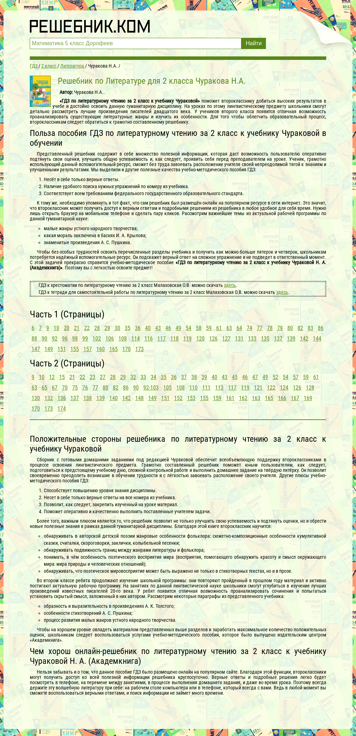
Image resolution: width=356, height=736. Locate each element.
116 (148, 338)
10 (56, 328)
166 (282, 398)
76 (85, 387)
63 (229, 328)
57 (296, 377)
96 (65, 338)
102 (97, 338)
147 (36, 349)
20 (66, 328)
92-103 (151, 387)
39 (204, 377)
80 (290, 328)
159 (217, 398)
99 (85, 338)
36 (138, 328)
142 (304, 338)
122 (271, 387)
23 (92, 377)
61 (219, 328)
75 (75, 387)
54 (188, 328)
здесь (230, 285)
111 (206, 387)
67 (54, 387)
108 (122, 338)
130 (36, 398)
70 (65, 387)
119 (187, 338)
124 (284, 387)
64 (239, 328)
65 (44, 387)
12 (52, 377)
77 (259, 328)
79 (280, 328)
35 (127, 328)
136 (61, 398)
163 (256, 398)
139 (291, 338)
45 (235, 377)
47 (255, 377)
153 (191, 398)
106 (109, 338)
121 (258, 387)
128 (310, 387)
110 (193, 387)
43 (158, 328)
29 (107, 328)
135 (265, 338)
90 (44, 338)
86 (320, 328)
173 (139, 349)
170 (126, 349)
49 (178, 328)
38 (194, 377)
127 (226, 338)
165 (113, 349)
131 (239, 338)
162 (243, 398)
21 (77, 328)
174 (61, 408)
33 (143, 377)
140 (113, 398)
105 (167, 387)
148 (139, 398)
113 (219, 387)
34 (153, 377)
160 (100, 349)
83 (310, 328)
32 (133, 377)
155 (74, 349)
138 (87, 398)
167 (295, 398)
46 (168, 328)
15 (62, 377)
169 (308, 398)
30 (117, 328)
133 (252, 338)
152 (178, 398)
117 (161, 338)
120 (200, 338)
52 (275, 377)
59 (209, 328)
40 (148, 328)
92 (54, 338)
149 (48, 349)
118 (174, 338)
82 (300, 328)
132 (48, 398)
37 (184, 377)
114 (135, 338)
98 (75, 338)
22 (87, 328)
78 (270, 328)
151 (61, 349)
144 (317, 338)
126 (213, 338)
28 (97, 328)
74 (249, 328)
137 (278, 338)
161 (230, 398)
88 (34, 338)
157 (87, 349)
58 (198, 328)
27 (102, 377)
